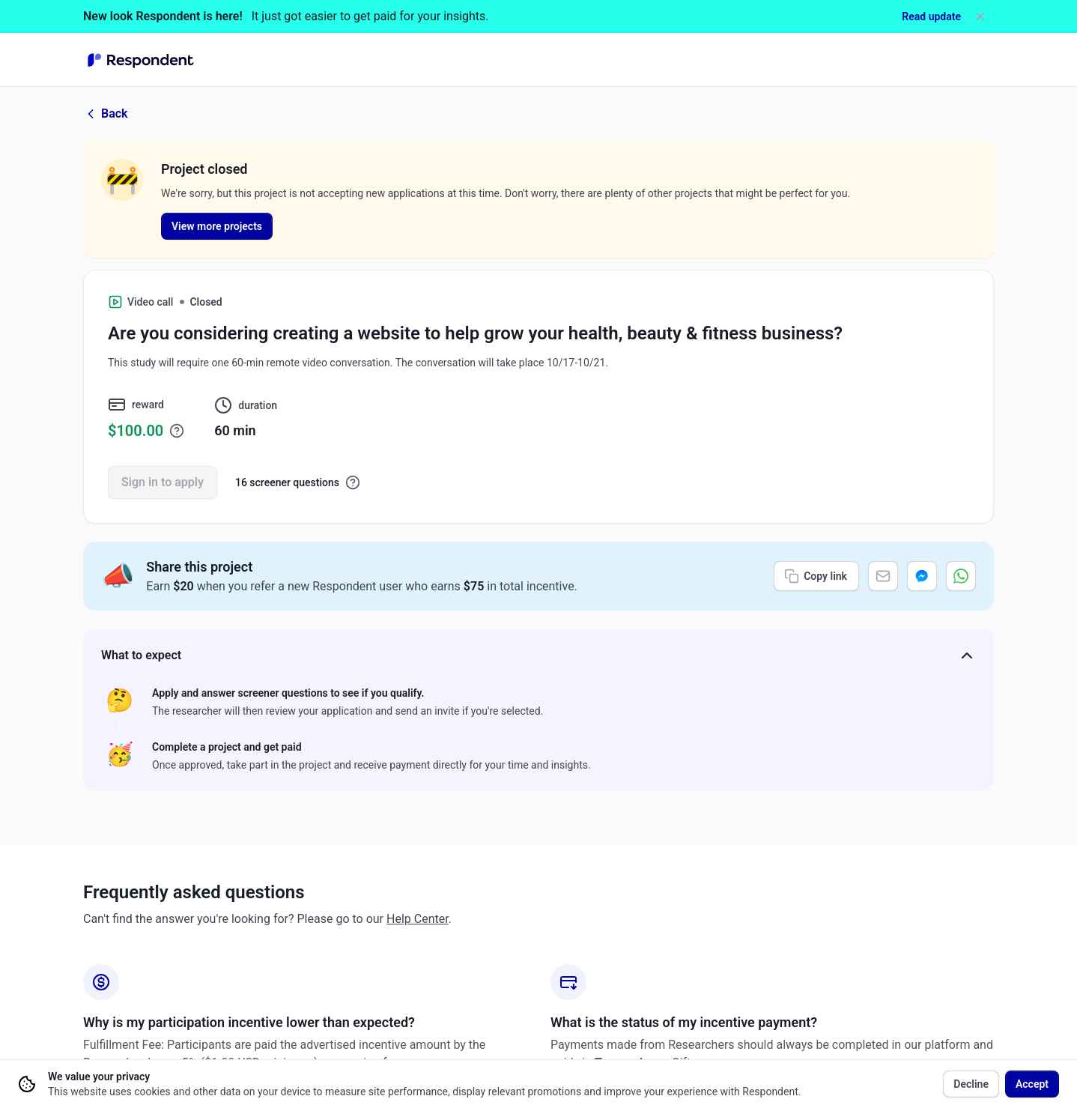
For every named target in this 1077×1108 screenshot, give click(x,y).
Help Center (417, 919)
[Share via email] (883, 576)
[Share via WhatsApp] (961, 576)
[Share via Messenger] (922, 576)
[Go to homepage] (140, 60)
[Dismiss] (980, 16)
